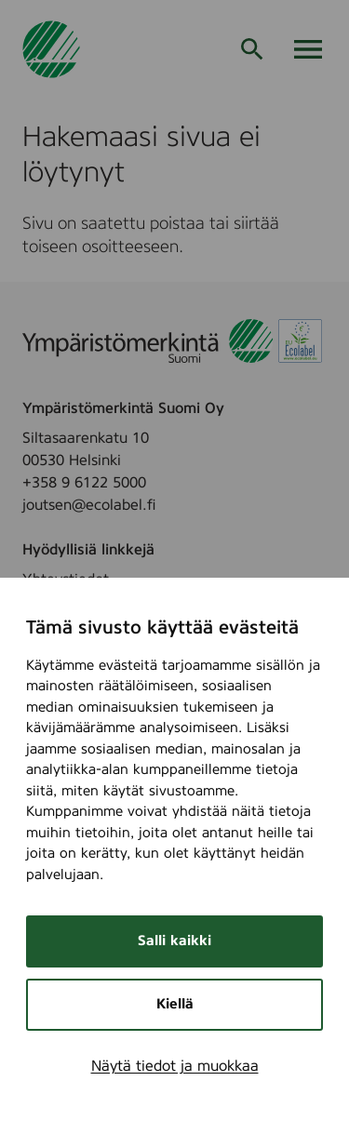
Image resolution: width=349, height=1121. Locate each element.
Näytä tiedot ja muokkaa (175, 1066)
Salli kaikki (174, 941)
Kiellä (175, 1004)
